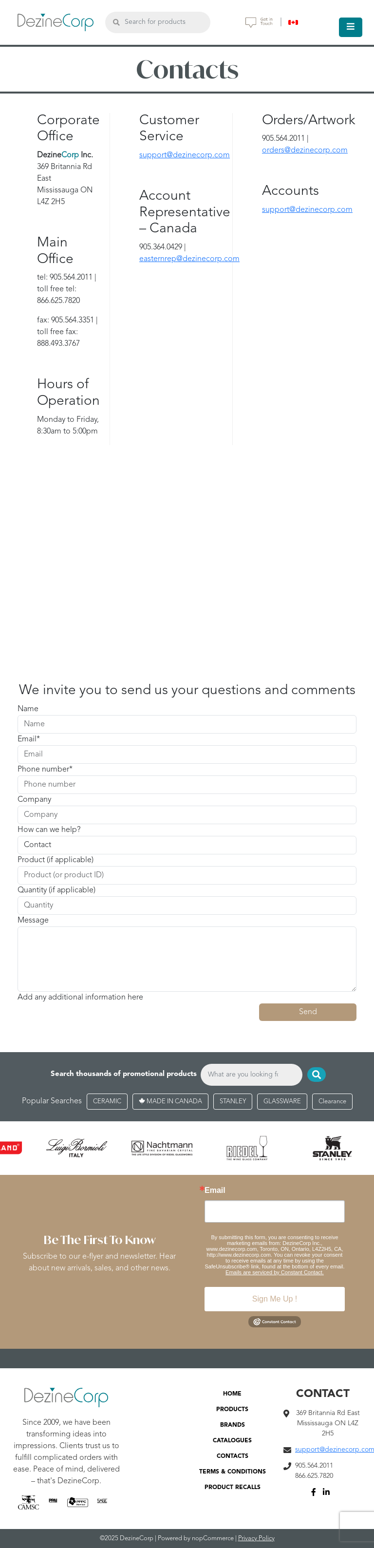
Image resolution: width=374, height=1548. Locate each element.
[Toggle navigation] (350, 27)
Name (28, 709)
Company (34, 800)
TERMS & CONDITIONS (232, 1472)
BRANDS (232, 1425)
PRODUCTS (232, 1410)
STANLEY (233, 1101)
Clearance (332, 1101)
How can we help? (49, 830)
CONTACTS (232, 1456)
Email (27, 739)
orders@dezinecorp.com (305, 150)
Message (33, 921)
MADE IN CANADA (170, 1101)
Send (308, 1012)
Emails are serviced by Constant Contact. (274, 1272)
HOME (232, 1394)
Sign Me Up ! (274, 1299)
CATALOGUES (232, 1441)
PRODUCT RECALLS (233, 1488)
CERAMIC (107, 1101)
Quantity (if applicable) (56, 890)
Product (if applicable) (56, 860)
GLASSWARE (282, 1101)
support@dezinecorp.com (184, 155)
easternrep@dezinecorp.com (189, 259)
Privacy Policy (256, 1538)
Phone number (43, 770)
